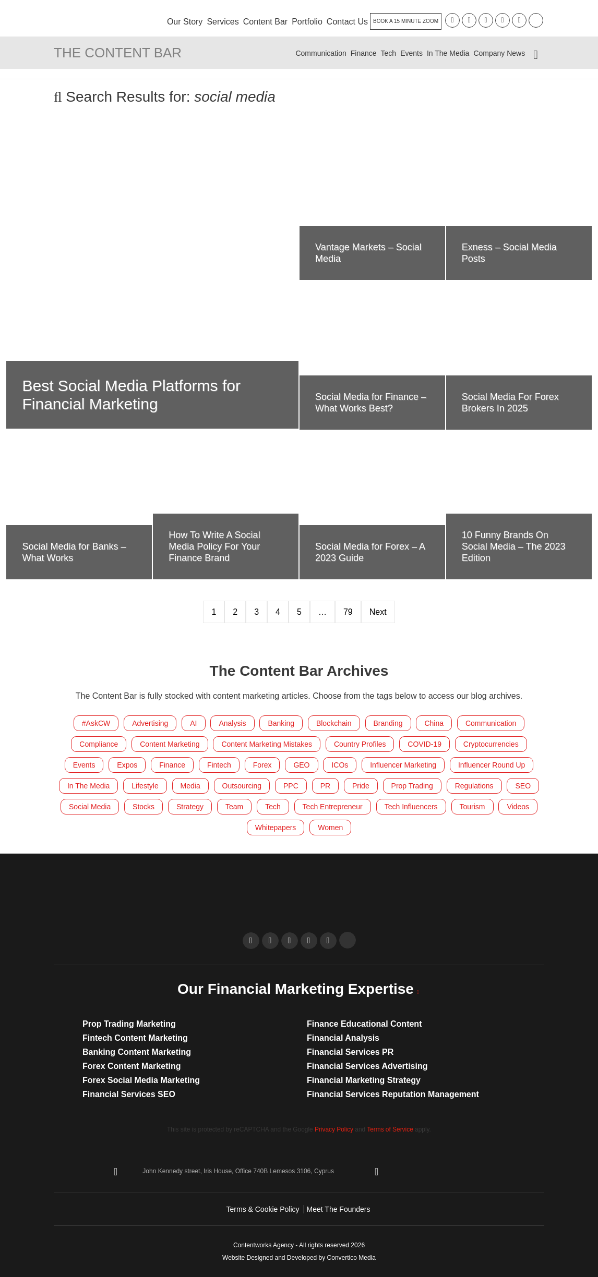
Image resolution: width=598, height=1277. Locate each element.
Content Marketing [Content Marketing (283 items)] (169, 744)
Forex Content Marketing (131, 1066)
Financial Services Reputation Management (393, 1094)
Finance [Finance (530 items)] (172, 765)
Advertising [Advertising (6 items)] (150, 723)
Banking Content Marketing (136, 1052)
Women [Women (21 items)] (330, 827)
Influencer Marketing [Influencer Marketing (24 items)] (403, 765)
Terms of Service (390, 1129)
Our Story (184, 21)
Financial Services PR (350, 1052)
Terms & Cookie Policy (263, 1209)
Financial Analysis (343, 1037)
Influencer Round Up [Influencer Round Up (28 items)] (491, 765)
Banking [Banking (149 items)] (281, 723)
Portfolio (307, 21)
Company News (499, 53)
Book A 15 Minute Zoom (405, 21)
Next (378, 611)
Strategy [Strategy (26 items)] (190, 806)
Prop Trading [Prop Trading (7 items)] (412, 786)
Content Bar (265, 21)
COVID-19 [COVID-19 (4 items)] (424, 744)
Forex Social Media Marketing (141, 1080)
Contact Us (347, 21)
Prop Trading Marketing (129, 1023)
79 (348, 611)
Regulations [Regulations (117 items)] (474, 786)
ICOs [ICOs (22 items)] (339, 765)
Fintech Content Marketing (135, 1037)
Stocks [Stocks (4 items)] (143, 806)
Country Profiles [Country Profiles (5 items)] (360, 744)
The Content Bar (118, 52)
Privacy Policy (334, 1129)
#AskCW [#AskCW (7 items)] (96, 723)
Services (222, 21)
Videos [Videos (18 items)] (518, 806)
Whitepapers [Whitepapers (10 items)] (275, 827)
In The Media (448, 53)
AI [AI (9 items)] (193, 723)
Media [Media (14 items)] (190, 786)
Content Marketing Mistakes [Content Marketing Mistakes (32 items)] (266, 744)
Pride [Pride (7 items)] (360, 786)
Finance (364, 53)
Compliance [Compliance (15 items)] (98, 744)
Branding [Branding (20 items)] (388, 723)
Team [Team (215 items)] (234, 806)
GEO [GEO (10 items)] (301, 765)
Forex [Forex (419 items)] (262, 765)
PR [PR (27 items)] (325, 786)
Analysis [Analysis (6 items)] (232, 723)
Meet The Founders (338, 1209)
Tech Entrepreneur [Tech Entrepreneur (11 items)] (333, 806)
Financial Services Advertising (367, 1066)
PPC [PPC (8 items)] (290, 786)
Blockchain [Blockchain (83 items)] (334, 723)
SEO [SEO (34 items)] (523, 786)
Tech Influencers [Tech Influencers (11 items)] (411, 806)
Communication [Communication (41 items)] (490, 723)
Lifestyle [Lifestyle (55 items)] (144, 786)
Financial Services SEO (128, 1094)
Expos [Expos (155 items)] (127, 765)
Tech (389, 53)
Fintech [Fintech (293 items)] (219, 765)
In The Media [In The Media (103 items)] (88, 786)
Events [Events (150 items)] (84, 765)
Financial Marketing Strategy (364, 1080)
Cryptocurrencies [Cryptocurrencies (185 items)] (491, 744)
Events (411, 53)
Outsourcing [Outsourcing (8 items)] (241, 786)
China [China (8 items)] (434, 723)
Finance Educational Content (364, 1023)
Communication (320, 53)
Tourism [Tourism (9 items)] (472, 806)
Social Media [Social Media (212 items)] (90, 806)
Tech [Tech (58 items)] (273, 806)
